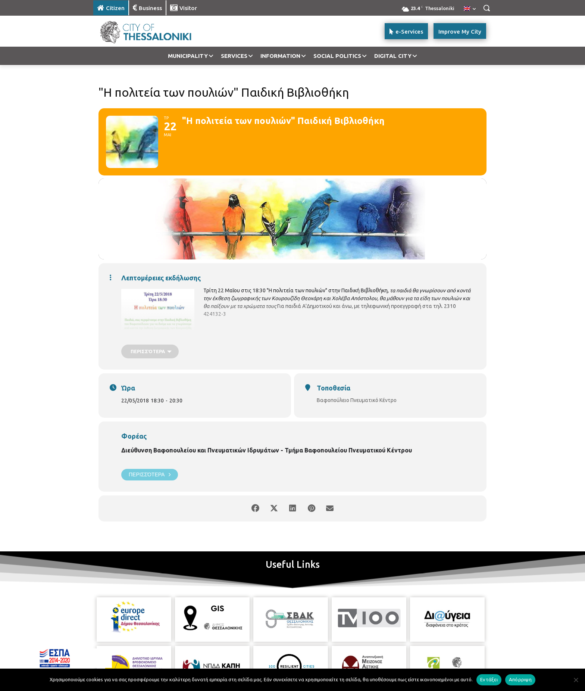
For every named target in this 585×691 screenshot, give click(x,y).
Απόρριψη (520, 679)
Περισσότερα (150, 474)
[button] (486, 8)
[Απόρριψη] (575, 680)
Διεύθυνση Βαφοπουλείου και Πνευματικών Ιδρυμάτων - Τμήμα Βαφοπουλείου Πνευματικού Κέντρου (266, 450)
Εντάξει (489, 679)
